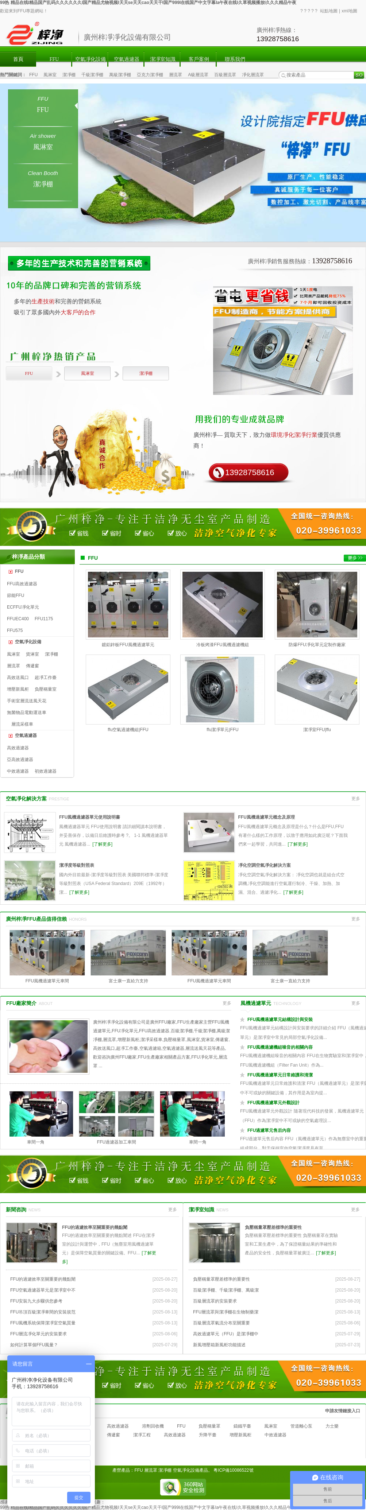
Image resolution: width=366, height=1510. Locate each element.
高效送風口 (18, 677)
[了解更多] (102, 844)
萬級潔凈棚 (120, 74)
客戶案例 (199, 59)
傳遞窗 (32, 665)
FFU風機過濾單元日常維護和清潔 (280, 1075)
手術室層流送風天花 (26, 700)
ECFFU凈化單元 (23, 607)
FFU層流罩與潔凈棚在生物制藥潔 (225, 1312)
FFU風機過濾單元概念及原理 (266, 817)
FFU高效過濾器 (22, 583)
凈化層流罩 (253, 74)
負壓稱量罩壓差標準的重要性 (273, 1227)
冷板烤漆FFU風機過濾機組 (222, 644)
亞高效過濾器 (20, 759)
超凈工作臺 (46, 677)
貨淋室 (32, 654)
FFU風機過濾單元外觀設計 (273, 1102)
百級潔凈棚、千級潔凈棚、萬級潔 (226, 1290)
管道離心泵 (301, 1426)
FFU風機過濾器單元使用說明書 (89, 817)
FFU (54, 59)
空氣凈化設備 (90, 59)
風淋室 (50, 74)
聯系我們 (235, 59)
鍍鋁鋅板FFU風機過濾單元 (128, 644)
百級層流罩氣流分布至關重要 (221, 1322)
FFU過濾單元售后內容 (269, 1130)
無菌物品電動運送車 (26, 712)
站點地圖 (329, 10)
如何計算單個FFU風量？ (34, 1344)
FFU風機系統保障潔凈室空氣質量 (43, 1322)
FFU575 (15, 630)
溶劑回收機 (153, 1426)
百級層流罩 (225, 74)
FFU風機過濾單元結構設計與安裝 (280, 1019)
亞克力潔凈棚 (150, 74)
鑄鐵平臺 (242, 1426)
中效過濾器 (18, 771)
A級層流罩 (198, 74)
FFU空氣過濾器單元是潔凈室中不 (43, 1290)
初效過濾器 (46, 771)
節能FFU (15, 595)
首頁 (18, 59)
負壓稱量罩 (209, 1426)
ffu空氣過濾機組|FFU (128, 729)
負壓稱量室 (46, 689)
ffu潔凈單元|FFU (223, 729)
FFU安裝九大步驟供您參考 (36, 1301)
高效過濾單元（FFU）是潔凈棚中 (225, 1333)
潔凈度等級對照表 (76, 865)
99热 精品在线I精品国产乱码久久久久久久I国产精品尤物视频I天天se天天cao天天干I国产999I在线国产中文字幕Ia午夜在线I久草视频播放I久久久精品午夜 (148, 2)
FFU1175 (44, 618)
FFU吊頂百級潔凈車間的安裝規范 (43, 1312)
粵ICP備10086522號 (233, 1470)
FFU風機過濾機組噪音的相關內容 (280, 1047)
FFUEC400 (18, 618)
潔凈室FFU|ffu (317, 729)
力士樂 (332, 1426)
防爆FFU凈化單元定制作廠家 (317, 644)
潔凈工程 (142, 1434)
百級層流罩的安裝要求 (215, 1301)
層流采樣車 (22, 724)
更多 (355, 798)
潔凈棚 (69, 74)
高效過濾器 (18, 747)
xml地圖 (349, 10)
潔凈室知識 (163, 59)
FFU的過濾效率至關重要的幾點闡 (94, 1227)
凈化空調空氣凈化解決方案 (264, 865)
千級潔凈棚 (92, 74)
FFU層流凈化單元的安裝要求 (38, 1333)
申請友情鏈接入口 (342, 1410)
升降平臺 (207, 1434)
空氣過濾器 (126, 59)
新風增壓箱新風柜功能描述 (219, 1344)
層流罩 (175, 74)
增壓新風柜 (18, 689)
